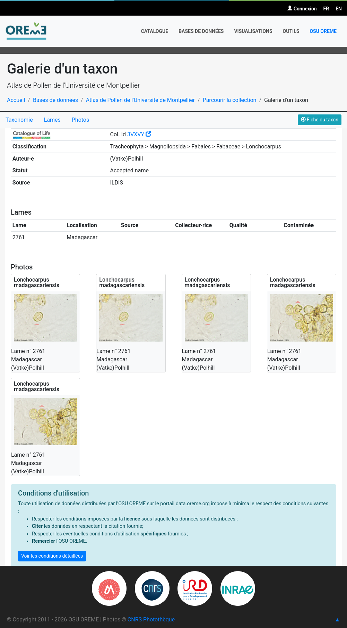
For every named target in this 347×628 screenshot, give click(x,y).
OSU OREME (323, 31)
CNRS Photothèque (151, 619)
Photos (80, 120)
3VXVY (139, 134)
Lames (52, 120)
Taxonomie (19, 120)
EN (339, 8)
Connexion (301, 8)
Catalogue (154, 31)
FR (326, 8)
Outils (291, 31)
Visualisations (253, 31)
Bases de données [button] (201, 31)
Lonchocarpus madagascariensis (36, 282)
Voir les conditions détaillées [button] (52, 556)
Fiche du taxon (319, 119)
